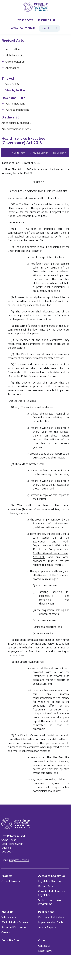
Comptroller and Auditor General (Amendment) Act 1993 (51, 553)
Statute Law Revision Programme (50, 902)
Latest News (45, 950)
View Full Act (10, 84)
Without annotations (15, 109)
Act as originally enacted (16, 122)
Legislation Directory (50, 881)
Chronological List (13, 61)
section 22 (49, 537)
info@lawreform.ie (19, 860)
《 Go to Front (18, 152)
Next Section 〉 (59, 152)
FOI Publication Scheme (14, 922)
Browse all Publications (51, 917)
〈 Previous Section (38, 152)
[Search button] (57, 28)
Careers (5, 932)
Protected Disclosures (13, 927)
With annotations (13, 103)
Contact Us (44, 945)
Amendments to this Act (16, 129)
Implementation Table (50, 922)
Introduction (10, 49)
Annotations (10, 67)
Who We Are (8, 917)
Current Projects (10, 881)
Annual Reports (47, 927)
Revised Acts (45, 886)
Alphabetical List (12, 55)
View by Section (13, 90)
